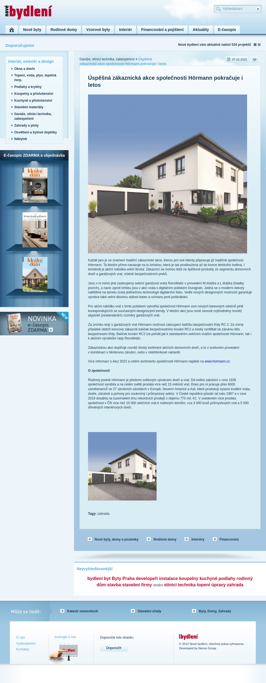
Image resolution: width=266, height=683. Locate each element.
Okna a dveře (24, 69)
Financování (229, 539)
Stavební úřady (149, 611)
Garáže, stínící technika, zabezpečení (107, 59)
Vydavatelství (26, 643)
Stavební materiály (28, 107)
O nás (20, 637)
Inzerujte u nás (65, 637)
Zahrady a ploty (26, 125)
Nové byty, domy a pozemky (116, 539)
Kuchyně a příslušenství (33, 100)
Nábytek (20, 139)
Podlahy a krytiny (27, 87)
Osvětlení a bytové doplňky (35, 132)
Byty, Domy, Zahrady (215, 611)
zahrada (103, 514)
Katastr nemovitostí (82, 611)
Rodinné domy (165, 539)
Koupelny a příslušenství (33, 94)
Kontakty (22, 649)
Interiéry (197, 539)
